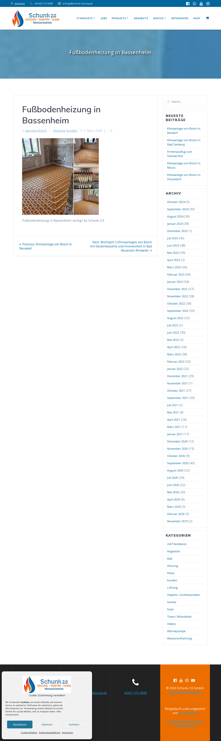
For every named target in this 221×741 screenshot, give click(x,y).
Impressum (67, 732)
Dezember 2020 (177, 441)
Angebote (141, 18)
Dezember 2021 (177, 376)
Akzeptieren (20, 724)
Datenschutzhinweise (185, 692)
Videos (171, 624)
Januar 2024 (175, 224)
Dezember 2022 (177, 289)
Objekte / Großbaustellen (183, 595)
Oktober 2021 (176, 391)
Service (158, 18)
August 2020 (175, 470)
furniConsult (188, 713)
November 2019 (177, 521)
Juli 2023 (172, 238)
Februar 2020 (175, 514)
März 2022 (174, 354)
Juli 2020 (172, 478)
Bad (169, 558)
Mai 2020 (173, 492)
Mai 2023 (173, 253)
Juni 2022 (173, 332)
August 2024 (175, 216)
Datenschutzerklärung (49, 732)
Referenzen (179, 18)
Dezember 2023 (177, 231)
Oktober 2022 (176, 303)
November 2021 (177, 383)
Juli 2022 (172, 325)
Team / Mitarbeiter (179, 617)
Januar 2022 (175, 369)
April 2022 (173, 347)
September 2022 (177, 311)
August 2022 (175, 318)
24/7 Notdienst (176, 544)
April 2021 (173, 420)
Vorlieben (74, 724)
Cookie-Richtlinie (29, 732)
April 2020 (173, 499)
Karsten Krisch (36, 131)
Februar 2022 (175, 362)
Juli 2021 (172, 405)
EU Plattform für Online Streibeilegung (185, 723)
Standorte (20, 3)
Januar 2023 (175, 282)
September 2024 (177, 209)
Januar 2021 (175, 434)
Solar (170, 609)
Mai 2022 (173, 340)
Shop (196, 18)
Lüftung (172, 587)
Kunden (71, 131)
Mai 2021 (173, 412)
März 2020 (174, 507)
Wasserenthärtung (179, 638)
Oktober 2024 (176, 202)
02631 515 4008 (135, 693)
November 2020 (177, 449)
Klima (170, 573)
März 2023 (174, 267)
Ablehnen (46, 724)
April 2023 (173, 260)
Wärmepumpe (176, 631)
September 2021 (177, 398)
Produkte (119, 18)
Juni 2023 (173, 245)
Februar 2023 (175, 274)
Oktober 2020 (176, 456)
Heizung (59, 131)
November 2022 (177, 296)
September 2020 (177, 463)
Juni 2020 (173, 485)
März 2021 (174, 427)
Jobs (104, 18)
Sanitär (171, 602)
